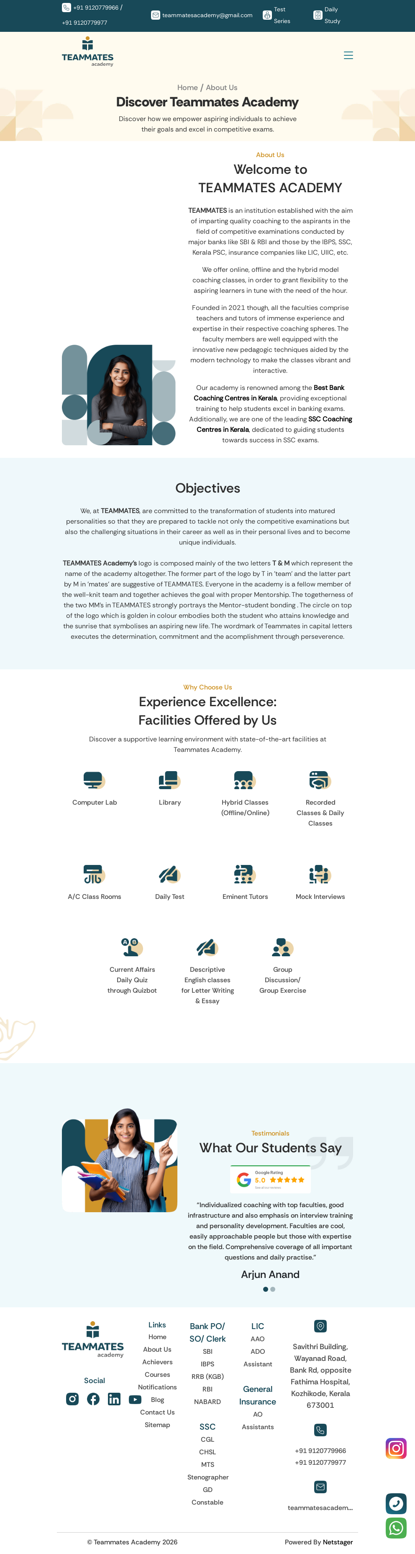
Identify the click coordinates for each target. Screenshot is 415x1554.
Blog (157, 1399)
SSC (208, 1427)
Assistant (257, 1364)
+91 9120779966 (95, 7)
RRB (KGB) (208, 1376)
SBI (208, 1351)
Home (187, 87)
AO (258, 1414)
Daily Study (333, 15)
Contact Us (157, 1412)
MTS (207, 1464)
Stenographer (208, 1477)
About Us (157, 1349)
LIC (257, 1326)
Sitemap (157, 1424)
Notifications (157, 1387)
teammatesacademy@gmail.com (207, 15)
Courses (157, 1374)
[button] (266, 1289)
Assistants (258, 1426)
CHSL (207, 1452)
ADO (258, 1351)
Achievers (157, 1362)
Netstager (338, 1542)
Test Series (282, 15)
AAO (258, 1339)
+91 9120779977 (84, 22)
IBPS (207, 1364)
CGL (208, 1439)
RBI (207, 1389)
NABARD (207, 1401)
